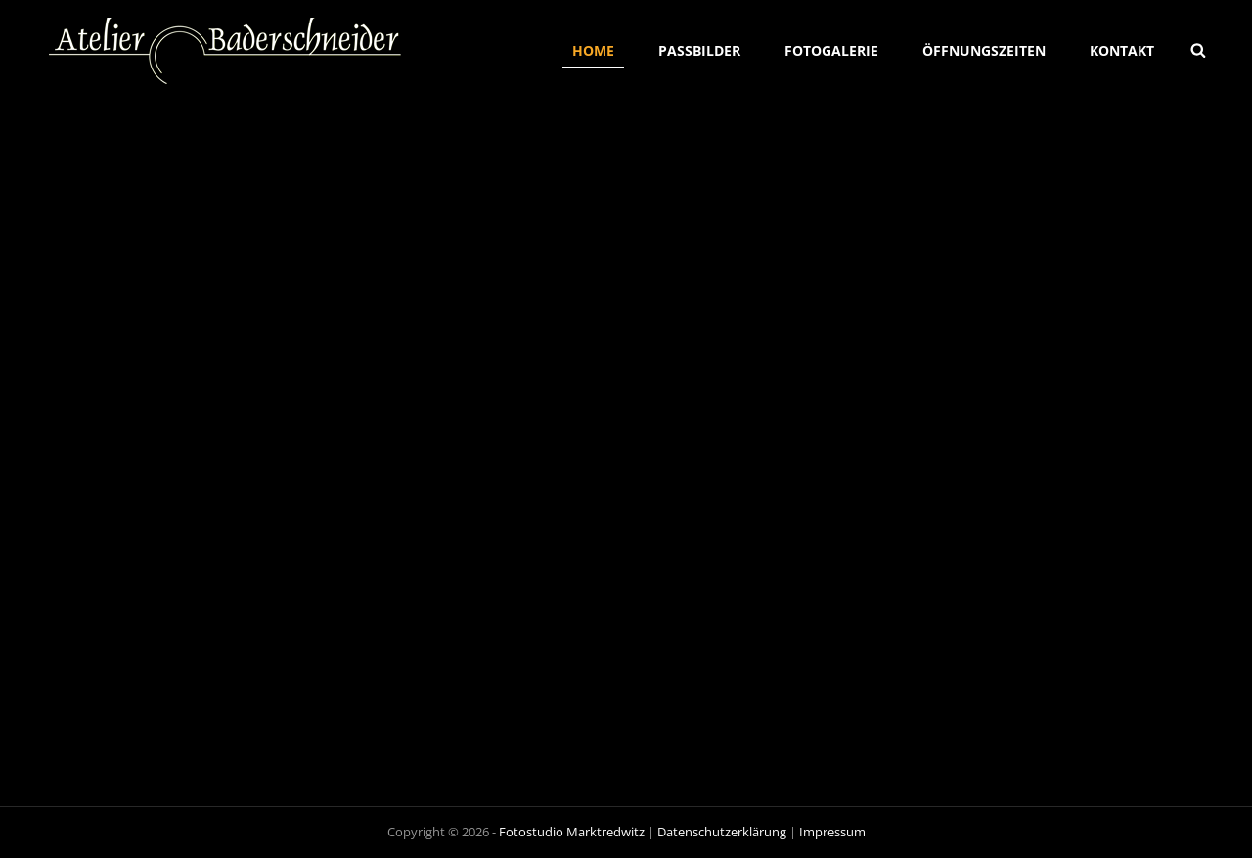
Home (593, 50)
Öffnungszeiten (984, 50)
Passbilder (699, 50)
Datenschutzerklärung (721, 831)
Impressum (832, 831)
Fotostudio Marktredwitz (572, 831)
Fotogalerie (831, 50)
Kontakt (1122, 50)
